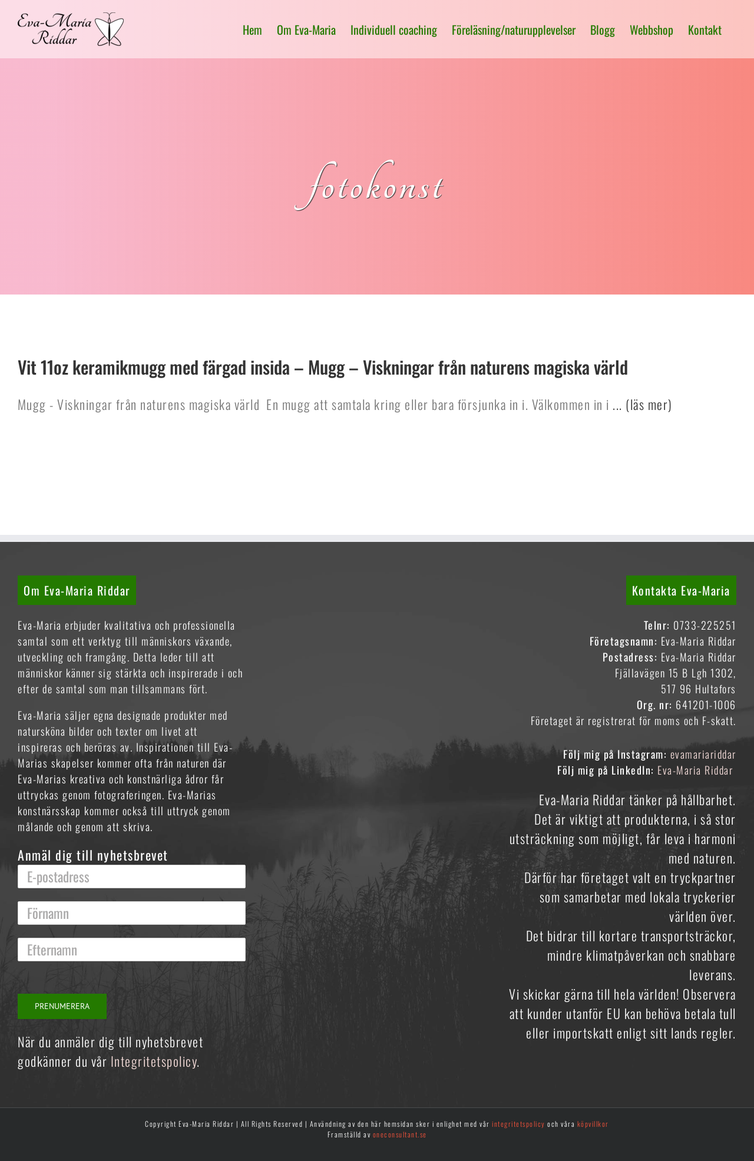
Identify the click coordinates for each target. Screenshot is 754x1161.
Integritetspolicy (154, 1060)
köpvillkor (593, 1124)
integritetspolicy (518, 1124)
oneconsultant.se (400, 1134)
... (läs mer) (641, 404)
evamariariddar (703, 754)
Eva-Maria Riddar (696, 770)
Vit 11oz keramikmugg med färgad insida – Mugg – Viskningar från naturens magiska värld (323, 366)
